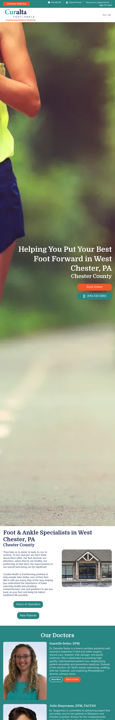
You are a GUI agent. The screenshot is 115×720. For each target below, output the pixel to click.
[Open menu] (107, 15)
